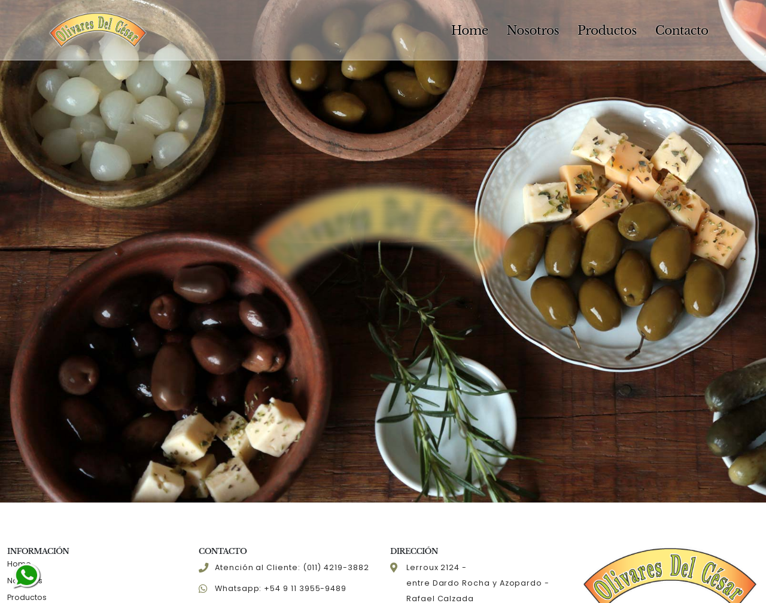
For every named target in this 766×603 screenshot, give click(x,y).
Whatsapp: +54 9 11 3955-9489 (280, 588)
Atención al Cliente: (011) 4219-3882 (292, 567)
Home (469, 30)
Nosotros (532, 30)
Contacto (682, 30)
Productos (607, 30)
